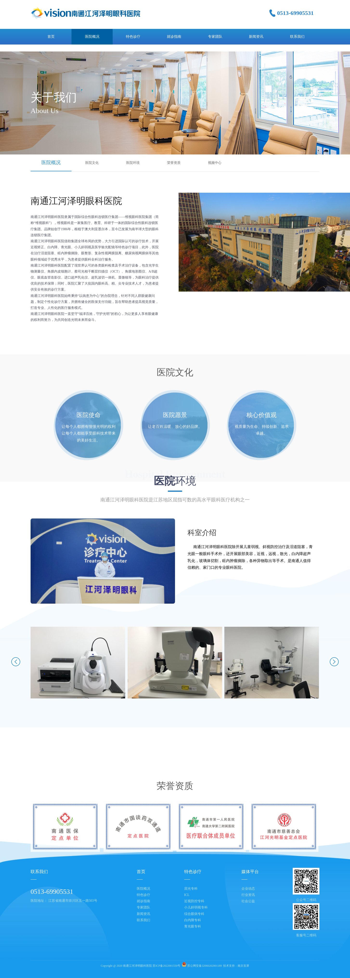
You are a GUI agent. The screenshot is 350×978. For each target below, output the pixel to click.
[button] (15, 662)
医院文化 (92, 163)
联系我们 (143, 920)
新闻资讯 (143, 914)
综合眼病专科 (194, 914)
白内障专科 (192, 920)
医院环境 (133, 163)
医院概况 (51, 162)
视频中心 (214, 163)
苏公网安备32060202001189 (204, 965)
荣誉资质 (174, 163)
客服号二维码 (306, 935)
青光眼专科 (192, 926)
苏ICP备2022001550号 (166, 965)
